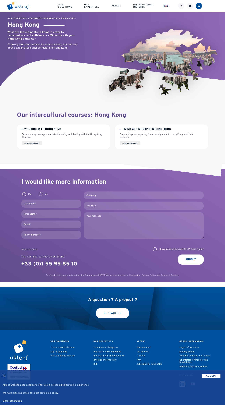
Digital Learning (59, 351)
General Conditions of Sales (194, 355)
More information (12, 401)
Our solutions (69, 6)
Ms (46, 194)
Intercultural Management (107, 351)
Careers (141, 355)
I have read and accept (181, 249)
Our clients (142, 351)
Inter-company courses (63, 355)
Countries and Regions (44, 18)
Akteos (124, 6)
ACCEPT (211, 375)
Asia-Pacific (68, 18)
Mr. (29, 194)
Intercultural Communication (109, 355)
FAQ (139, 360)
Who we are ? (144, 347)
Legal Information (189, 347)
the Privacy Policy (194, 249)
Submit (190, 259)
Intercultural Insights (150, 6)
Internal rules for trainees (193, 366)
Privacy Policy (149, 275)
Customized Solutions (63, 347)
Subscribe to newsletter (149, 364)
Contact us (112, 313)
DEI (95, 364)
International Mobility (105, 360)
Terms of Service (169, 275)
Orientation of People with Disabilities (193, 361)
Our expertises (98, 6)
